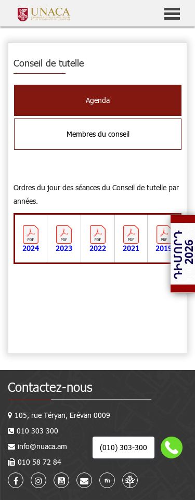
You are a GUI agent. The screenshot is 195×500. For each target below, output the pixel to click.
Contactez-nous (50, 386)
